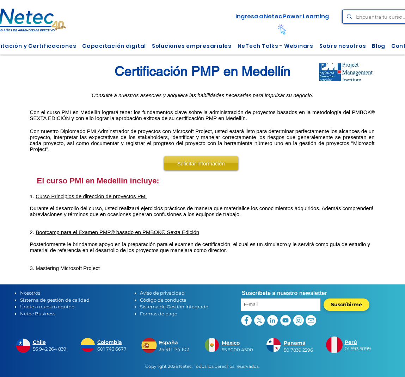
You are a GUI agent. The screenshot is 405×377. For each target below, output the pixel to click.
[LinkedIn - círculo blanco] (272, 320)
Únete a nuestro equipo (47, 306)
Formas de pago (158, 313)
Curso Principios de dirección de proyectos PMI (91, 196)
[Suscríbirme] (346, 305)
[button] (114, 46)
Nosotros (30, 293)
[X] (259, 320)
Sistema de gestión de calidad (55, 300)
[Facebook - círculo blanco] (246, 320)
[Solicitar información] (201, 163)
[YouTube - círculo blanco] (285, 320)
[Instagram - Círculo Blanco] (298, 320)
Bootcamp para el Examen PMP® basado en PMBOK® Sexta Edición (117, 232)
